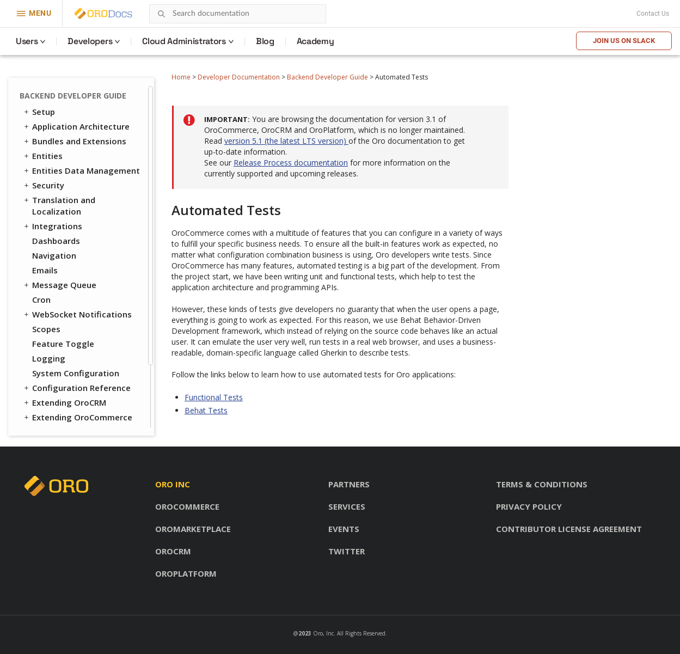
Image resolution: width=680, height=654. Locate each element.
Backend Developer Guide (327, 77)
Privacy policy (529, 506)
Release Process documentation (291, 162)
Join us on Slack (624, 40)
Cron (41, 223)
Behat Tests (61, 401)
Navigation (54, 179)
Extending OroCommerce (77, 341)
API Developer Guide (67, 417)
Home (181, 77)
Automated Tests (62, 370)
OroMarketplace (193, 528)
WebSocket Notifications (77, 238)
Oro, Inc (323, 633)
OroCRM (173, 551)
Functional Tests (69, 386)
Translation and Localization (58, 130)
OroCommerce (187, 506)
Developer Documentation (239, 77)
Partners (349, 484)
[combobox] (238, 14)
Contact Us (652, 13)
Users (27, 41)
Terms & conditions (541, 484)
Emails (45, 194)
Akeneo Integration (71, 356)
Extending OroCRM (64, 326)
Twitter (346, 551)
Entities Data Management (81, 94)
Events (343, 528)
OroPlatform (186, 573)
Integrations (52, 150)
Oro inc (172, 484)
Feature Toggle (63, 267)
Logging (48, 282)
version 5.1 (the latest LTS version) (286, 141)
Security (43, 109)
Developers (90, 41)
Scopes (46, 253)
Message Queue (59, 209)
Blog (265, 41)
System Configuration (75, 297)
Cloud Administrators (184, 41)
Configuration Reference (76, 312)
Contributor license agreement (569, 528)
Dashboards (56, 165)
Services (346, 506)
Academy (315, 41)
